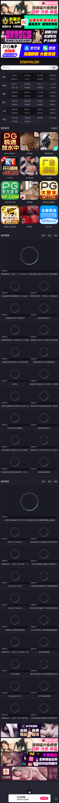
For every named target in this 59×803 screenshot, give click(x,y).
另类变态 (53, 96)
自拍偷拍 (27, 84)
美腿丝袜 (15, 104)
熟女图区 (40, 104)
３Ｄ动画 (53, 84)
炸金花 (27, 79)
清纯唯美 (27, 104)
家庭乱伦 (27, 109)
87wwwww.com (29, 62)
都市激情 (15, 109)
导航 (4, 119)
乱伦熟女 (40, 96)
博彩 (4, 77)
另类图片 (53, 104)
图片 (4, 102)
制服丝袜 (15, 96)
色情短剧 (27, 121)
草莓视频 (40, 118)
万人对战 (40, 75)
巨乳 (49, 235)
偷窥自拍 (15, 101)
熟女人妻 (15, 87)
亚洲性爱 (15, 92)
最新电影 (5, 481)
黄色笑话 (40, 113)
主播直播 (40, 87)
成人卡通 (40, 92)
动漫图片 (53, 101)
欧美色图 (40, 101)
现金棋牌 (40, 79)
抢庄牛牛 (53, 79)
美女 (43, 235)
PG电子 (14, 75)
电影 (4, 94)
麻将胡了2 (14, 79)
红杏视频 (15, 121)
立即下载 (44, 798)
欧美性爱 (53, 92)
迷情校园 (15, 113)
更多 (55, 235)
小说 (4, 111)
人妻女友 (40, 109)
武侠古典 (53, 109)
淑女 (49, 481)
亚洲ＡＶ (15, 84)
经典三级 (27, 96)
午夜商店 (27, 118)
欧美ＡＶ (40, 84)
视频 (4, 85)
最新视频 (5, 235)
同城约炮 (15, 118)
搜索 (53, 68)
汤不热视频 (52, 118)
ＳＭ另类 (53, 87)
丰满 (43, 481)
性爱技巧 (53, 113)
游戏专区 (53, 75)
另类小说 (27, 113)
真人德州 (27, 75)
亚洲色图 (27, 101)
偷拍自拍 (27, 92)
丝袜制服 (27, 87)
